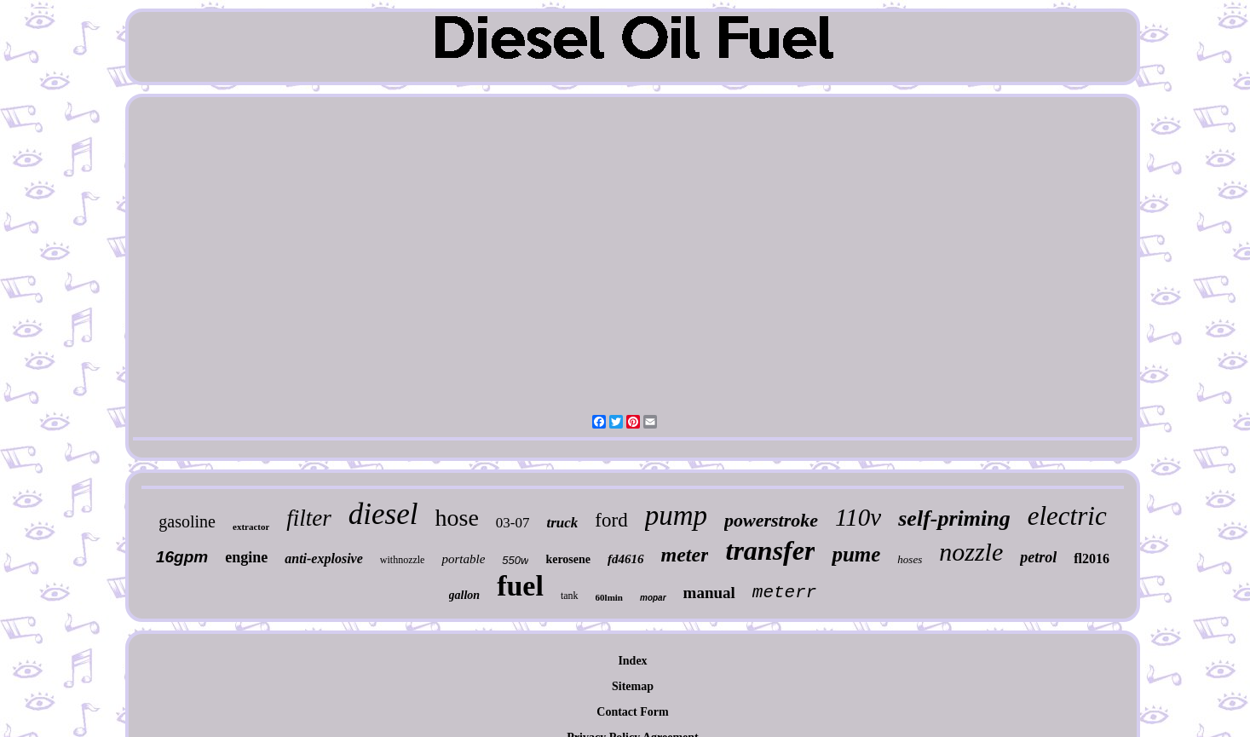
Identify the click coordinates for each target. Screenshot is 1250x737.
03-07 (513, 523)
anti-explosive (324, 558)
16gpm (182, 557)
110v (858, 517)
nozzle (971, 552)
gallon (465, 595)
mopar (653, 597)
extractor (251, 526)
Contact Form (632, 711)
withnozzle (402, 560)
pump (676, 515)
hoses (909, 559)
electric (1067, 516)
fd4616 (626, 559)
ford (611, 520)
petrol (1038, 557)
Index (632, 660)
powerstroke (771, 520)
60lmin (609, 597)
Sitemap (633, 686)
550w (515, 560)
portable (463, 559)
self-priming (954, 518)
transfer (770, 550)
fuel (520, 586)
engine (246, 557)
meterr (784, 592)
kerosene (567, 559)
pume (856, 554)
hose (457, 517)
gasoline (187, 521)
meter (685, 555)
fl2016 (1091, 558)
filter (308, 518)
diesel (383, 514)
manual (709, 593)
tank (570, 596)
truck (563, 523)
